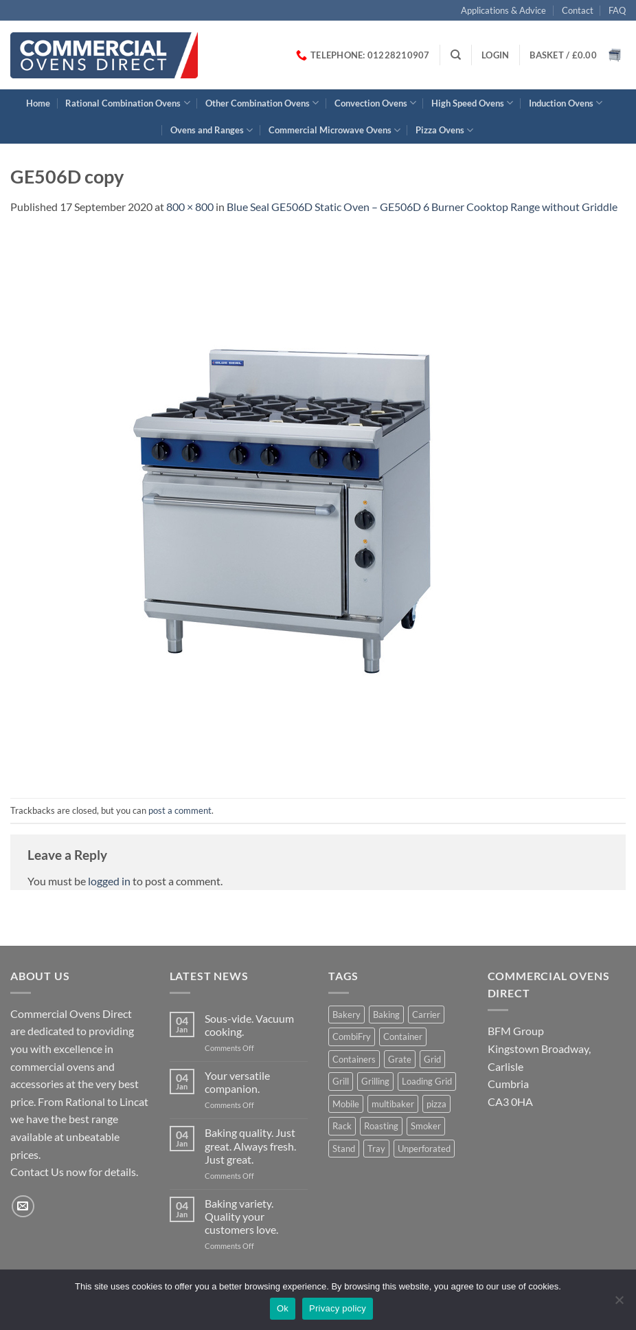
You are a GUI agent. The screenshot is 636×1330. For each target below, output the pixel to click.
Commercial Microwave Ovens (334, 130)
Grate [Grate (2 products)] (399, 1059)
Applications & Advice (503, 10)
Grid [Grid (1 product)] (432, 1059)
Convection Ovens (375, 102)
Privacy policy (337, 1308)
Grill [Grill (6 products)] (340, 1081)
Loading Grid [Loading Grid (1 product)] (427, 1081)
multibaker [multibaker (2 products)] (393, 1103)
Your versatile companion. (237, 1082)
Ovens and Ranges (211, 130)
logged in (109, 880)
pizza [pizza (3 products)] (436, 1103)
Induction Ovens (565, 102)
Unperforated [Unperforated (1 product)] (424, 1148)
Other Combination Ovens (262, 102)
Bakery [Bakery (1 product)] (346, 1014)
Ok (282, 1308)
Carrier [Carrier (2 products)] (426, 1014)
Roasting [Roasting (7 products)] (381, 1125)
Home (38, 103)
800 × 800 (190, 206)
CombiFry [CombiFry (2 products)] (351, 1036)
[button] (495, 55)
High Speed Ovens (472, 102)
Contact (577, 10)
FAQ (617, 10)
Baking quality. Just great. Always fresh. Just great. (250, 1145)
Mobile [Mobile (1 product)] (345, 1103)
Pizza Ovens (444, 130)
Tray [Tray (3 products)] (376, 1148)
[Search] (456, 55)
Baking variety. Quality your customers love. (241, 1216)
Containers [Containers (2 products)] (354, 1059)
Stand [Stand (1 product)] (343, 1148)
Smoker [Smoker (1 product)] (426, 1125)
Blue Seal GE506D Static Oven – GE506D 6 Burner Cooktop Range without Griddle (422, 206)
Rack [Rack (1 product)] (342, 1125)
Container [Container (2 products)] (402, 1036)
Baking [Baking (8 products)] (386, 1014)
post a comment (180, 810)
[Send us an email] (23, 1206)
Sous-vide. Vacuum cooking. (249, 1025)
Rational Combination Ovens (127, 102)
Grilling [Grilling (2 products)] (375, 1081)
